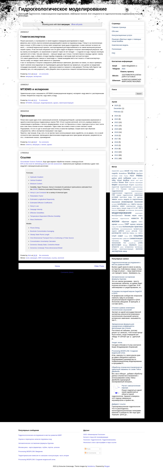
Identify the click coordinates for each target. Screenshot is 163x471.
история (114, 204)
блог (127, 182)
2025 (116, 105)
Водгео (131, 185)
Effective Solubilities (37, 213)
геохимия (140, 189)
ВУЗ (113, 189)
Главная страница (119, 27)
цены (121, 247)
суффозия (126, 238)
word (141, 180)
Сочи (126, 236)
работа (121, 231)
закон (114, 199)
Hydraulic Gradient (36, 177)
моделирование (46, 103)
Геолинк (123, 189)
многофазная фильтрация (134, 210)
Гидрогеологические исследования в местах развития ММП (126, 264)
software (127, 178)
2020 (116, 129)
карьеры (140, 204)
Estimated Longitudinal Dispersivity (42, 199)
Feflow (136, 171)
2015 (116, 145)
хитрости (115, 247)
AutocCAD (115, 171)
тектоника (115, 241)
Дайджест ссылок (118, 404)
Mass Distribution (36, 219)
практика (138, 226)
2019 (116, 132)
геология (132, 189)
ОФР (39, 258)
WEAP (133, 180)
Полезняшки (116, 49)
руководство (116, 233)
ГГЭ (117, 189)
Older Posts (99, 266)
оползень (121, 224)
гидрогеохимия (117, 193)
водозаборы (139, 185)
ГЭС (134, 197)
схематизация (136, 238)
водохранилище (138, 187)
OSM (120, 176)
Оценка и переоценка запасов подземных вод (35, 439)
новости (135, 218)
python (114, 178)
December (118, 108)
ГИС (113, 195)
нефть (140, 215)
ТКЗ (124, 243)
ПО (117, 226)
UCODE (140, 178)
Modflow (131, 173)
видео (114, 184)
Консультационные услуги (122, 35)
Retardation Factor (36, 196)
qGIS (120, 178)
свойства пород (128, 233)
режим (128, 231)
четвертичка (129, 247)
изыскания (116, 202)
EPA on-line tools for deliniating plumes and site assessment (41, 164)
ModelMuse (123, 173)
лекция (123, 208)
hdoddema (91, 466)
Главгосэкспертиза (32, 36)
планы (114, 226)
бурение (132, 182)
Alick (123, 69)
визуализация (123, 185)
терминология (138, 241)
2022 (116, 122)
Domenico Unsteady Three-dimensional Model (46, 248)
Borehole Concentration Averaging (42, 231)
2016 (116, 142)
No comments (44, 142)
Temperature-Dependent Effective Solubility (45, 216)
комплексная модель (134, 206)
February (117, 112)
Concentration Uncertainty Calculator (43, 241)
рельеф (134, 231)
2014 (116, 149)
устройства (132, 243)
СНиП (114, 236)
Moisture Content (36, 184)
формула (132, 245)
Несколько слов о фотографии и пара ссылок (99, 442)
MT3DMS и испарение (34, 89)
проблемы (115, 229)
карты (133, 204)
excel (27, 258)
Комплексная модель (120, 45)
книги (122, 206)
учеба (140, 243)
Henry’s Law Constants (38, 192)
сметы (140, 233)
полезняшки (46, 258)
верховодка (139, 182)
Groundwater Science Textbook (31, 162)
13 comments (44, 74)
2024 (116, 116)
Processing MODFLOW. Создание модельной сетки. (125, 352)
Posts (88, 449)
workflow (115, 182)
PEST (132, 176)
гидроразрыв (139, 193)
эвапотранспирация (66, 103)
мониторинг (139, 213)
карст (129, 204)
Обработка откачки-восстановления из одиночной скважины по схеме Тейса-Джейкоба (127, 369)
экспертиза (37, 76)
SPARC (35, 189)
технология (116, 243)
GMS (141, 171)
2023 (116, 119)
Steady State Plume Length (39, 234)
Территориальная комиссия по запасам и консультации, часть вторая (43, 455)
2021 (116, 126)
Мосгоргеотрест (117, 215)
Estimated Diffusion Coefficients (41, 203)
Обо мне (115, 31)
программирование (126, 229)
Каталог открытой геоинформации (95, 437)
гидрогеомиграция (137, 191)
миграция (29, 76)
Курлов (114, 208)
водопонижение (125, 187)
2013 (116, 152)
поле (120, 227)
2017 (116, 139)
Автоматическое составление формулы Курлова (123, 278)
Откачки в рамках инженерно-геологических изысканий (123, 309)
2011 (116, 158)
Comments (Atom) (67, 272)
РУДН (141, 231)
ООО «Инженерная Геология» (94, 434)
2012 (116, 155)
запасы (120, 199)
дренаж (140, 197)
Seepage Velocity (36, 209)
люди (129, 208)
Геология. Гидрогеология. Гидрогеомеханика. (99, 440)
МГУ (136, 208)
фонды (125, 245)
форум (140, 245)
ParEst (126, 176)
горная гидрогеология (125, 195)
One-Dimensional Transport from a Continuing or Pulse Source (52, 238)
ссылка (54, 258)
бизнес (121, 182)
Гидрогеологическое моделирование (63, 9)
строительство (117, 238)
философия (116, 245)
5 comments (43, 100)
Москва (127, 215)
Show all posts (76, 24)
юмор (125, 251)
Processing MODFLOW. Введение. (30, 451)
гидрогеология (117, 191)
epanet (122, 171)
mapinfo (115, 173)
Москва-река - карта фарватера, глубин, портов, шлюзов (39, 447)
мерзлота (115, 210)
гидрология (128, 193)
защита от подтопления (133, 199)
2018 (116, 135)
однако (55, 103)
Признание (27, 115)
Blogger (107, 466)
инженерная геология (132, 202)
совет (120, 236)
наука (134, 215)
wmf (137, 180)
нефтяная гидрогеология (120, 218)
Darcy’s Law (34, 206)
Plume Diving (35, 228)
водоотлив (115, 187)
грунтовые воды (126, 197)
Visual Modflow (123, 180)
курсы (119, 208)
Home (57, 266)
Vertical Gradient (36, 180)
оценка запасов (136, 224)
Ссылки (25, 157)
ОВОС (141, 221)
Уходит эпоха (117, 342)
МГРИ (133, 208)
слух (136, 233)
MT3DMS (29, 103)
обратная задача (129, 222)
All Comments (90, 453)
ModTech (139, 173)
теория (126, 241)
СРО (130, 236)
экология (61, 258)
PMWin (139, 176)
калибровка (121, 204)
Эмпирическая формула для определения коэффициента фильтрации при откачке (123, 326)
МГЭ (141, 208)
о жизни (43, 144)
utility (114, 180)
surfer (134, 178)
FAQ (113, 53)
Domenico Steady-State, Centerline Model (45, 245)
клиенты (29, 144)
